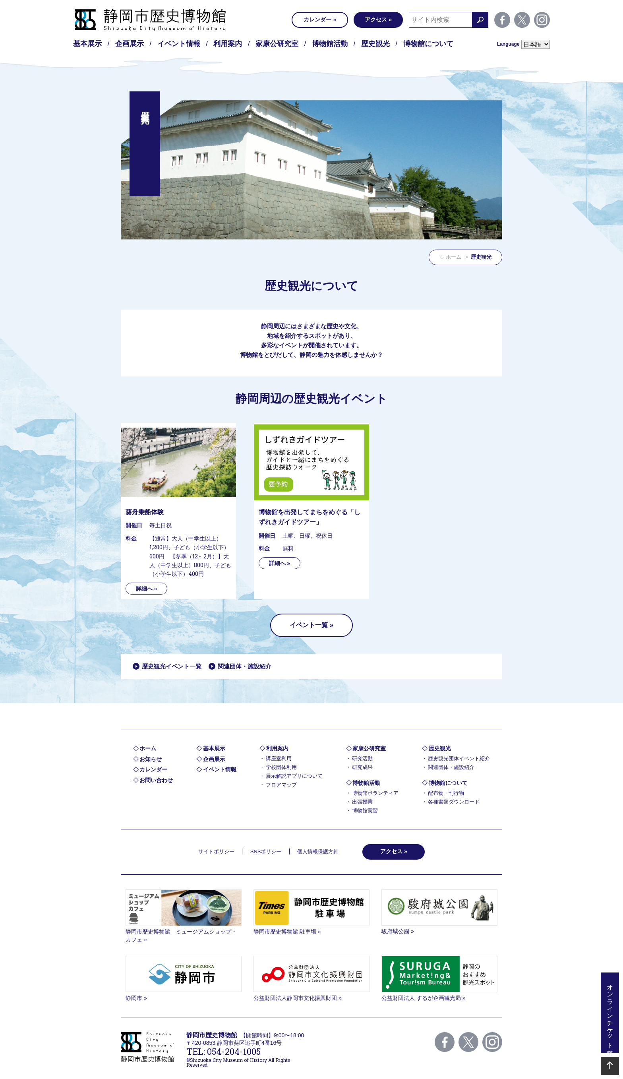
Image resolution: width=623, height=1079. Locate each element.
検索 (480, 20)
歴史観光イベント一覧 (171, 666)
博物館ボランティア (375, 793)
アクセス (376, 19)
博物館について (428, 44)
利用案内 (227, 44)
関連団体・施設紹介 (244, 666)
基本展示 (87, 44)
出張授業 (362, 802)
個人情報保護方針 (318, 851)
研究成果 (362, 767)
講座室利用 (279, 758)
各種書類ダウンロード (454, 802)
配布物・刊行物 (446, 793)
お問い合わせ (156, 780)
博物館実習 (365, 811)
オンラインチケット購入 (610, 1012)
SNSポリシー (266, 851)
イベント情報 (178, 44)
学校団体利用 (281, 767)
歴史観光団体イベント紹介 (459, 758)
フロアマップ (281, 785)
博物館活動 (330, 44)
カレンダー (317, 19)
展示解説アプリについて (294, 776)
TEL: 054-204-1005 (223, 1051)
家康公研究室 (276, 44)
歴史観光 (375, 44)
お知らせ (150, 759)
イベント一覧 (309, 625)
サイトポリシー (216, 851)
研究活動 (362, 758)
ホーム (453, 257)
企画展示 (129, 44)
